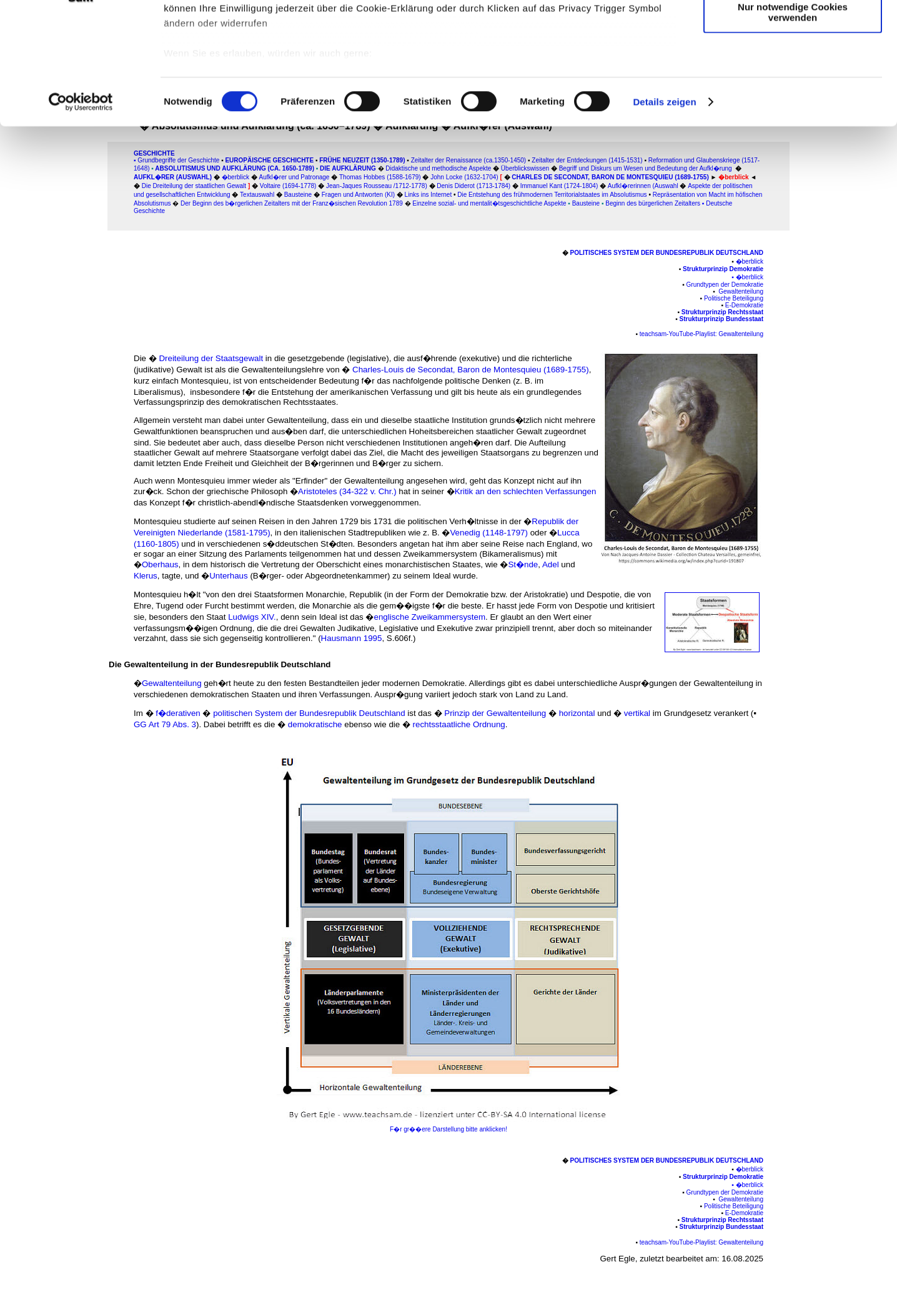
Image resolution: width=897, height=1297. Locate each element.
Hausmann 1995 (351, 638)
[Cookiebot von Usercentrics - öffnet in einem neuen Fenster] (81, 200)
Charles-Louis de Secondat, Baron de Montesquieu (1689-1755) (470, 369)
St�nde (523, 564)
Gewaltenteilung (173, 683)
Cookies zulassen (792, 31)
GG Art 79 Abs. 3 (165, 724)
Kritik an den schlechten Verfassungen (526, 491)
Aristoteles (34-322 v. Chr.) (348, 491)
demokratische (315, 724)
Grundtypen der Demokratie (724, 284)
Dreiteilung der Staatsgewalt (212, 358)
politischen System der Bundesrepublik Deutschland (309, 713)
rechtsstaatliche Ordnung (459, 724)
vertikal (637, 713)
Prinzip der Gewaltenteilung (496, 713)
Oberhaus (160, 564)
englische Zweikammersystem (429, 617)
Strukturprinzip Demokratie (723, 269)
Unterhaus (228, 575)
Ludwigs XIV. (252, 617)
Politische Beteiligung (733, 298)
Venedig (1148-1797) (489, 532)
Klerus (145, 575)
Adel (550, 564)
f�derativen (178, 713)
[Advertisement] (63, 260)
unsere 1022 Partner (249, 45)
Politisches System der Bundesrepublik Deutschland (666, 252)
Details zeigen (664, 199)
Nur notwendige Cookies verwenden (793, 109)
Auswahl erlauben (793, 67)
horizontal (578, 713)
